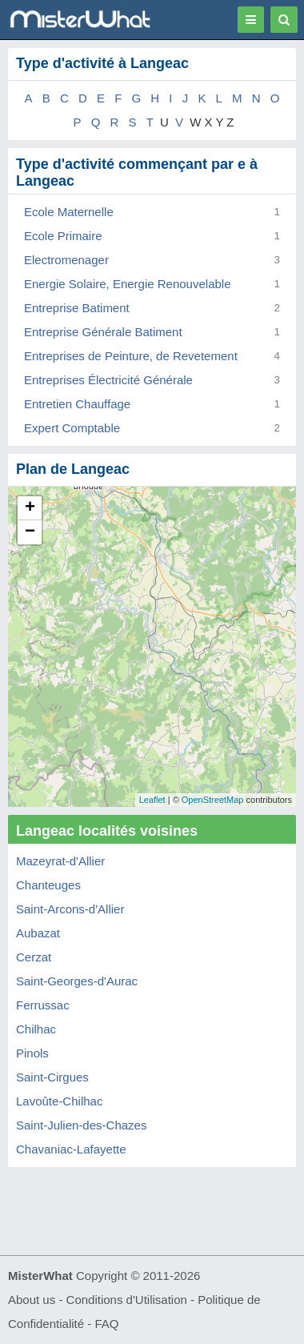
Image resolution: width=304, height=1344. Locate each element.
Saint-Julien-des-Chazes (81, 1125)
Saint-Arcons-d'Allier (70, 909)
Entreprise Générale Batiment (103, 332)
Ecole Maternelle (69, 212)
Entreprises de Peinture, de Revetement (131, 356)
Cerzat (33, 957)
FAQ (106, 1323)
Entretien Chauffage (77, 404)
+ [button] (30, 508)
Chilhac (36, 1029)
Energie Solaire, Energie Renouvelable (127, 284)
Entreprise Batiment (77, 308)
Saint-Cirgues (52, 1077)
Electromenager (66, 260)
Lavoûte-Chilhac (59, 1101)
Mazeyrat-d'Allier (60, 861)
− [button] (30, 532)
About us (31, 1299)
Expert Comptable (72, 428)
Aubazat (38, 933)
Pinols (32, 1053)
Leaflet (152, 799)
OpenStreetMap (213, 799)
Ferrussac (43, 1005)
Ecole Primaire (63, 236)
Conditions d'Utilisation (126, 1299)
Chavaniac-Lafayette (71, 1149)
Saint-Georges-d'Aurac (77, 981)
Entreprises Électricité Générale (108, 380)
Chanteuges (48, 885)
